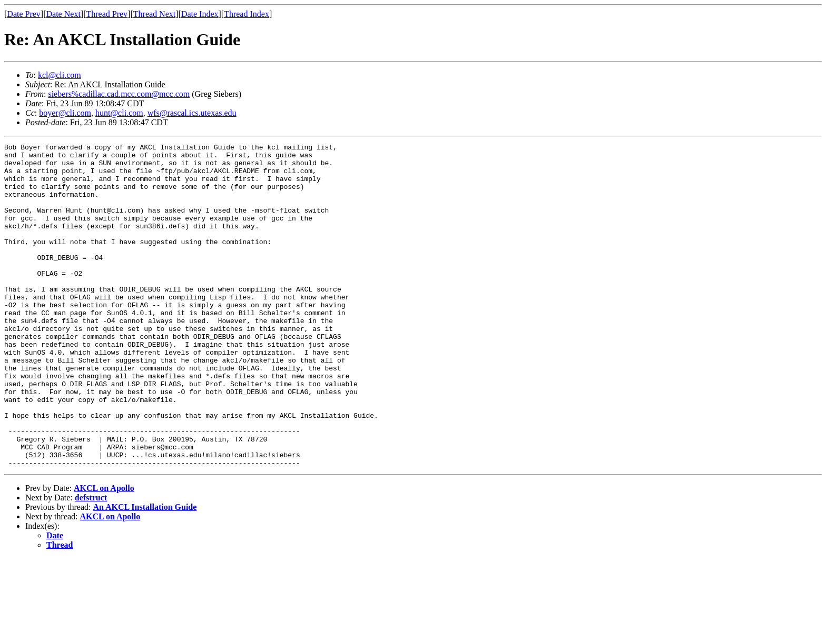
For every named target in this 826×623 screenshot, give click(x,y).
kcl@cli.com (59, 75)
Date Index (200, 13)
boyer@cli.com (65, 112)
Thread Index (246, 13)
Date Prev (24, 13)
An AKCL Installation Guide (144, 571)
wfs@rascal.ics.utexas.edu (192, 112)
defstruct (91, 562)
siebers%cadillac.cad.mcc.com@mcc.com (119, 93)
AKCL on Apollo (104, 552)
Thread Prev (106, 13)
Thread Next (154, 13)
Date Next (63, 13)
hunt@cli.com (119, 112)
